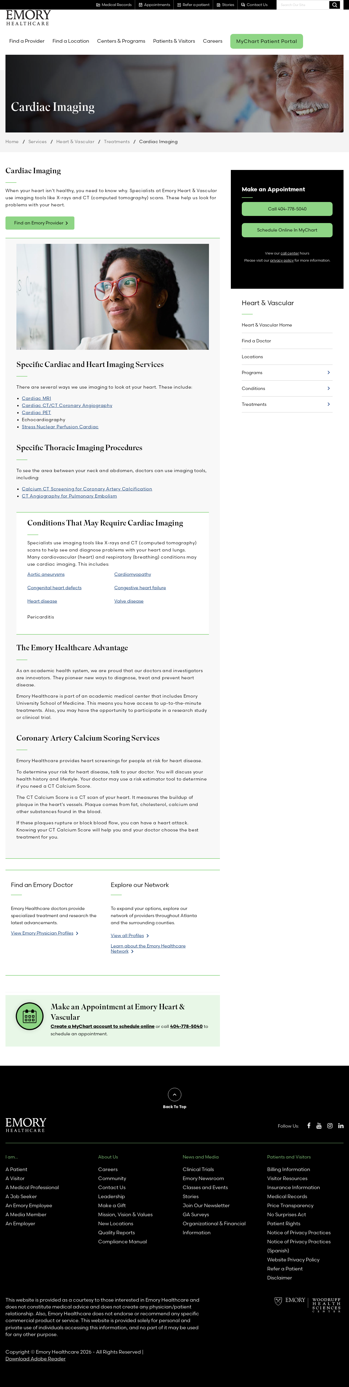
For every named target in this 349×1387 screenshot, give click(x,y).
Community (112, 1178)
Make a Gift (112, 1205)
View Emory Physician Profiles (42, 933)
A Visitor (15, 1178)
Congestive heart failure (140, 587)
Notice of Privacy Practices (299, 1232)
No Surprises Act (286, 1214)
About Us (108, 1157)
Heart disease (42, 601)
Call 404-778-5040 (287, 209)
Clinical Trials (198, 1169)
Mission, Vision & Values (125, 1214)
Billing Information (288, 1169)
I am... (11, 1157)
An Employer (20, 1223)
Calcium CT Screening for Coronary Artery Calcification (87, 489)
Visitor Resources (287, 1178)
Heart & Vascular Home (267, 325)
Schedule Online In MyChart (287, 230)
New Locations (115, 1223)
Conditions (253, 388)
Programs (252, 372)
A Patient (16, 1169)
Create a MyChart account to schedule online (103, 1026)
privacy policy (282, 260)
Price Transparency (290, 1205)
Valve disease (129, 601)
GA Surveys (196, 1214)
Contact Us (112, 1187)
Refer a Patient (285, 1268)
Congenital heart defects (54, 587)
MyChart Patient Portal (266, 41)
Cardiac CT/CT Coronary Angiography (67, 405)
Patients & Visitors (174, 41)
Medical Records (287, 1196)
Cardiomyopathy (132, 574)
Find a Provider (27, 41)
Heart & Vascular (75, 141)
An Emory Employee (28, 1205)
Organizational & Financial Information (214, 1228)
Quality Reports (116, 1232)
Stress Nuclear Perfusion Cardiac (60, 426)
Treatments (117, 141)
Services (37, 141)
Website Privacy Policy (293, 1259)
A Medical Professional (32, 1187)
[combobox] (310, 5)
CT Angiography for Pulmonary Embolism (69, 496)
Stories (191, 1196)
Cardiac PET (36, 412)
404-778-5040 (186, 1026)
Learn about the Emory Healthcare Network (148, 948)
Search (334, 4)
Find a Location (71, 41)
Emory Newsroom (203, 1178)
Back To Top (174, 1106)
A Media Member (25, 1214)
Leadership (111, 1196)
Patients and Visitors (289, 1157)
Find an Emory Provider (38, 223)
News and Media (201, 1157)
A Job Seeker (21, 1196)
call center (290, 253)
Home (12, 141)
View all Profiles (127, 935)
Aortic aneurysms (46, 574)
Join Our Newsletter (206, 1205)
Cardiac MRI (36, 398)
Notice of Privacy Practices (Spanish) (299, 1246)
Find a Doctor (256, 340)
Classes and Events (205, 1187)
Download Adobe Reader (35, 1359)
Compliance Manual (122, 1241)
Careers (212, 41)
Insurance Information (293, 1187)
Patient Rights (283, 1223)
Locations (252, 356)
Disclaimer (279, 1278)
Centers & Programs (121, 41)
